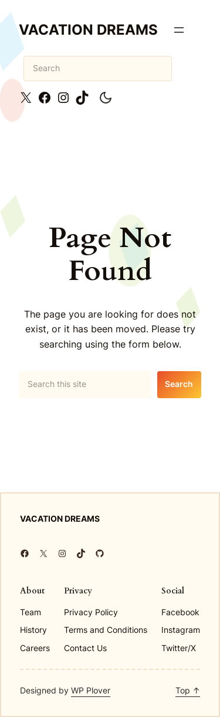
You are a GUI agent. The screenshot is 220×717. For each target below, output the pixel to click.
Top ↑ (187, 690)
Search (179, 384)
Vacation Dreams (88, 29)
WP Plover (90, 690)
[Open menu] (179, 30)
